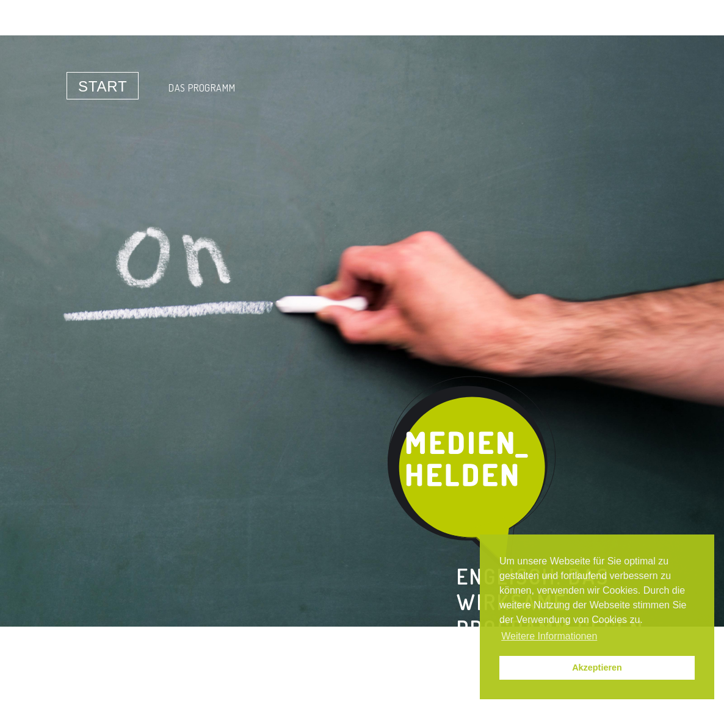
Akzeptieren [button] (597, 667)
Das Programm (202, 88)
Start (102, 86)
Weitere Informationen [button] (549, 636)
